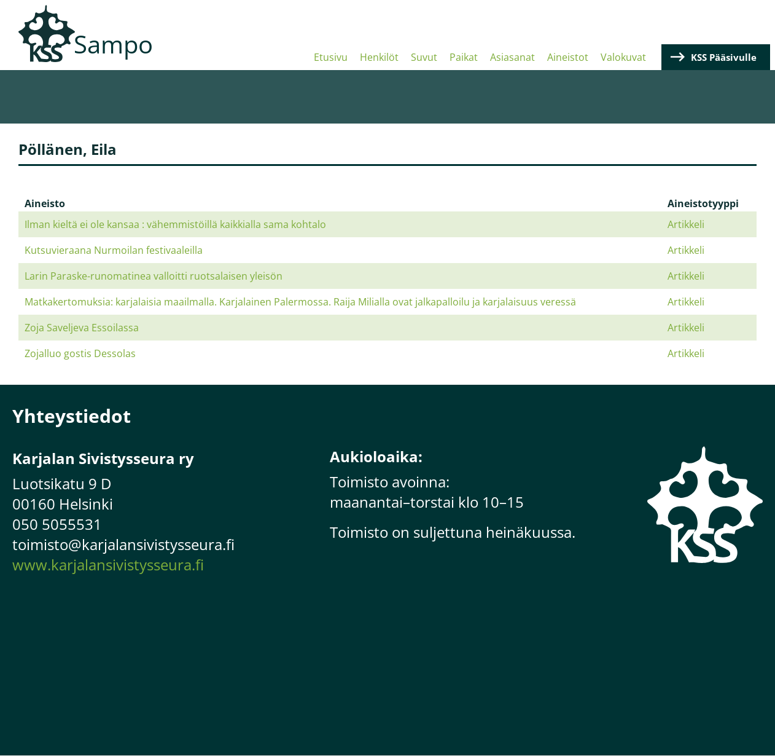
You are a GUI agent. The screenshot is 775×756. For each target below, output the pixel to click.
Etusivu (331, 57)
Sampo (113, 44)
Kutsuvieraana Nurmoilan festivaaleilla (114, 250)
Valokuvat (623, 57)
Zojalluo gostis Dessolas (80, 353)
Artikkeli (686, 224)
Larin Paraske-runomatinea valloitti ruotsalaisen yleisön (153, 276)
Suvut (424, 57)
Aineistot (567, 57)
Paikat (464, 57)
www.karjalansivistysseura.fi (108, 564)
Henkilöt (379, 57)
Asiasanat (512, 57)
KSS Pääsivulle (724, 57)
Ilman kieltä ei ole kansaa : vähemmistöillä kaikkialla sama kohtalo (175, 224)
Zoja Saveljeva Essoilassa (82, 327)
